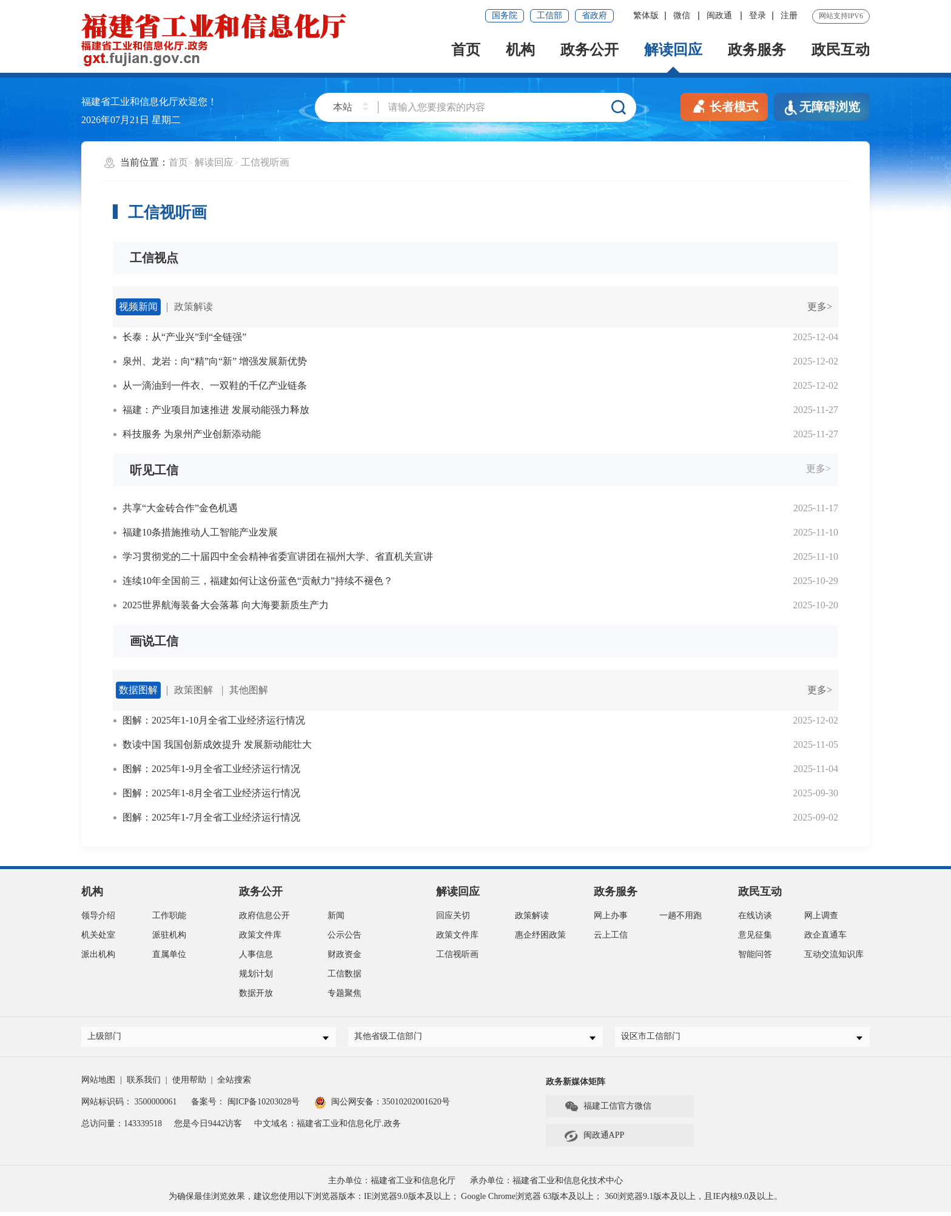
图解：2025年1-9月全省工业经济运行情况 (211, 769)
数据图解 (138, 690)
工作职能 (169, 915)
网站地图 (98, 1084)
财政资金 (344, 954)
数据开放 (256, 993)
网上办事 (611, 915)
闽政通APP (594, 1140)
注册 (789, 15)
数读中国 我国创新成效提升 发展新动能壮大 (217, 744)
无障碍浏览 (822, 107)
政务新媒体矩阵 (575, 1085)
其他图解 (248, 690)
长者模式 (724, 106)
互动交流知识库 (834, 954)
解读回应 (673, 50)
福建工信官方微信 (607, 1111)
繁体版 (646, 15)
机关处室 (98, 934)
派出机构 (98, 954)
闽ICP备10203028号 (263, 1105)
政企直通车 (825, 934)
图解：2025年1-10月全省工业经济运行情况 (214, 720)
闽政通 (720, 15)
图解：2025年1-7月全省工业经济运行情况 (211, 817)
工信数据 (344, 973)
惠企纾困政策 (540, 934)
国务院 (504, 15)
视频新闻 (138, 306)
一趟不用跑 (680, 915)
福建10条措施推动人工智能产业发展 (200, 532)
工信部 (549, 15)
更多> (819, 306)
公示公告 (344, 934)
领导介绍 (98, 915)
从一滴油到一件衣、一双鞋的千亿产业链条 (215, 385)
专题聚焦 (344, 993)
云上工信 (611, 934)
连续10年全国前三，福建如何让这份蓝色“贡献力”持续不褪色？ (258, 581)
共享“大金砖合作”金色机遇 (180, 508)
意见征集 (755, 934)
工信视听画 (265, 162)
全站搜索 (234, 1084)
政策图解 (193, 690)
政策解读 (193, 306)
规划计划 (256, 973)
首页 (465, 50)
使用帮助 (189, 1084)
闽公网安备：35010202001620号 (382, 1105)
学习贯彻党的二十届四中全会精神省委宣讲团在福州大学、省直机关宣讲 (278, 556)
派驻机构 (169, 934)
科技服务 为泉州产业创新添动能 (192, 434)
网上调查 (821, 915)
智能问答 (755, 954)
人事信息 (256, 954)
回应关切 (453, 915)
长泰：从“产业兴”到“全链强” (184, 337)
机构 (520, 50)
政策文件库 (260, 934)
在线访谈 (755, 915)
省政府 (594, 15)
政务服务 (757, 50)
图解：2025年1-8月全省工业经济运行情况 (211, 793)
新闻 (336, 915)
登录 (757, 15)
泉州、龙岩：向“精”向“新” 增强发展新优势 (215, 361)
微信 (683, 15)
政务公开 (589, 50)
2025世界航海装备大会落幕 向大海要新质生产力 (226, 605)
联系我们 (144, 1084)
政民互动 (841, 50)
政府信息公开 (264, 915)
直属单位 (169, 954)
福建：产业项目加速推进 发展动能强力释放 (216, 410)
